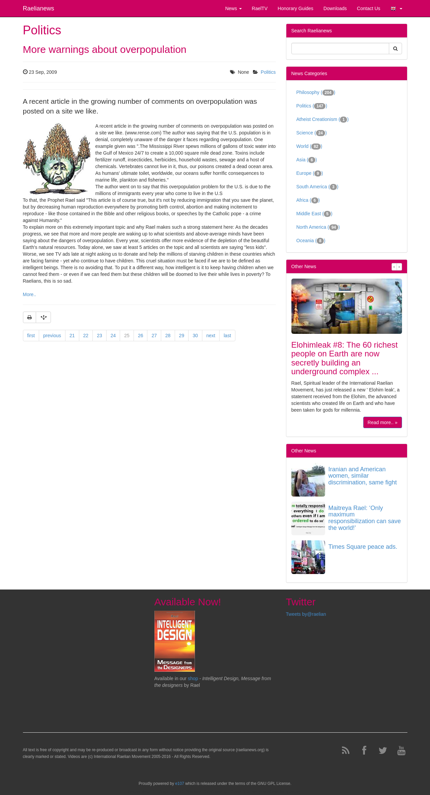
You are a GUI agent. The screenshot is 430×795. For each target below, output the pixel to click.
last (227, 335)
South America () (317, 187)
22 (86, 335)
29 (181, 335)
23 (99, 335)
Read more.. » (383, 422)
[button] (396, 8)
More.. (29, 294)
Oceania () (310, 241)
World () (309, 147)
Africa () (308, 200)
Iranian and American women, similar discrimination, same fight (362, 476)
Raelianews (38, 8)
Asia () (306, 160)
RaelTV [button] (260, 8)
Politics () (311, 106)
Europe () (309, 173)
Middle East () (314, 214)
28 (168, 335)
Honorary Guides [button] (295, 8)
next (210, 335)
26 (140, 335)
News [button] (233, 8)
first (31, 335)
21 (72, 335)
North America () (318, 227)
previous (52, 335)
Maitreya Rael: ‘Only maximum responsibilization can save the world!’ (364, 518)
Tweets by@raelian (306, 614)
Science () (311, 133)
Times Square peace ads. (362, 546)
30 (195, 335)
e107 (179, 783)
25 (127, 335)
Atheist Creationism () (322, 120)
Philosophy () (316, 93)
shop (193, 678)
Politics (268, 72)
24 (113, 335)
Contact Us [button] (368, 8)
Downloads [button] (335, 8)
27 (154, 335)
